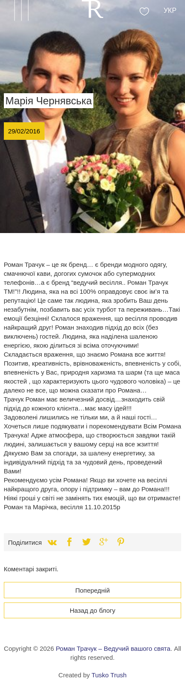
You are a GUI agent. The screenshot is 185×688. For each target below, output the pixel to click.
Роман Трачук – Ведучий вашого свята (113, 648)
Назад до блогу (93, 610)
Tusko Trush (109, 675)
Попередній (92, 590)
